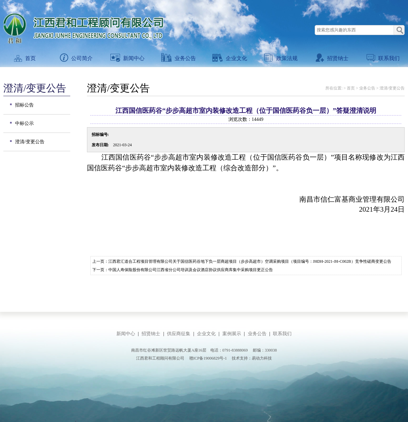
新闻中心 (127, 58)
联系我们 (383, 58)
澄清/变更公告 (29, 141)
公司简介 (76, 58)
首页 (25, 58)
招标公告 (24, 105)
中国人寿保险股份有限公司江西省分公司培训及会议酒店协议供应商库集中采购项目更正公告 (190, 269)
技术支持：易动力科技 (252, 358)
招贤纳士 (332, 58)
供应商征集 (178, 333)
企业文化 (229, 58)
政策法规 (281, 58)
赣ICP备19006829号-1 (208, 358)
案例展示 (231, 333)
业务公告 (178, 58)
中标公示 (24, 123)
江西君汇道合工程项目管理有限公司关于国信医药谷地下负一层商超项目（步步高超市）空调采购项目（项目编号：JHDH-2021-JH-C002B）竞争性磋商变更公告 (249, 261)
